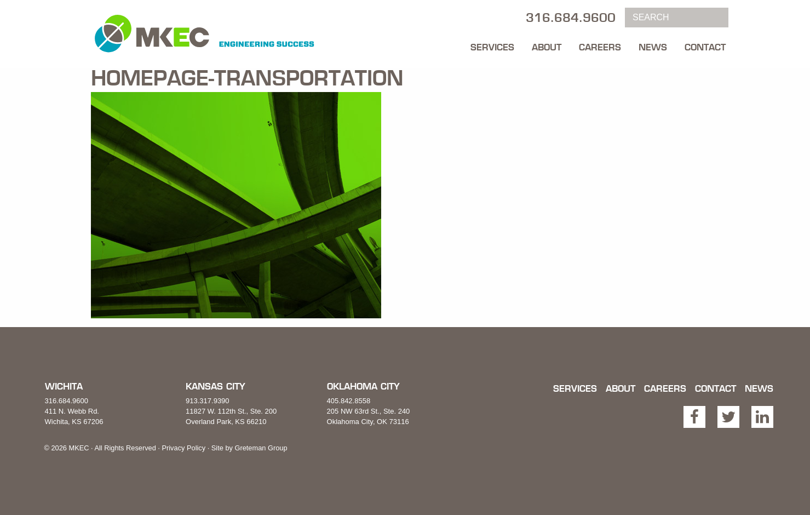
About (546, 47)
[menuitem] (492, 44)
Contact (705, 47)
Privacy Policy (183, 448)
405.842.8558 (349, 401)
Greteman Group (260, 448)
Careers (600, 47)
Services (492, 47)
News (653, 47)
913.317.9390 (207, 401)
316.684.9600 (67, 401)
